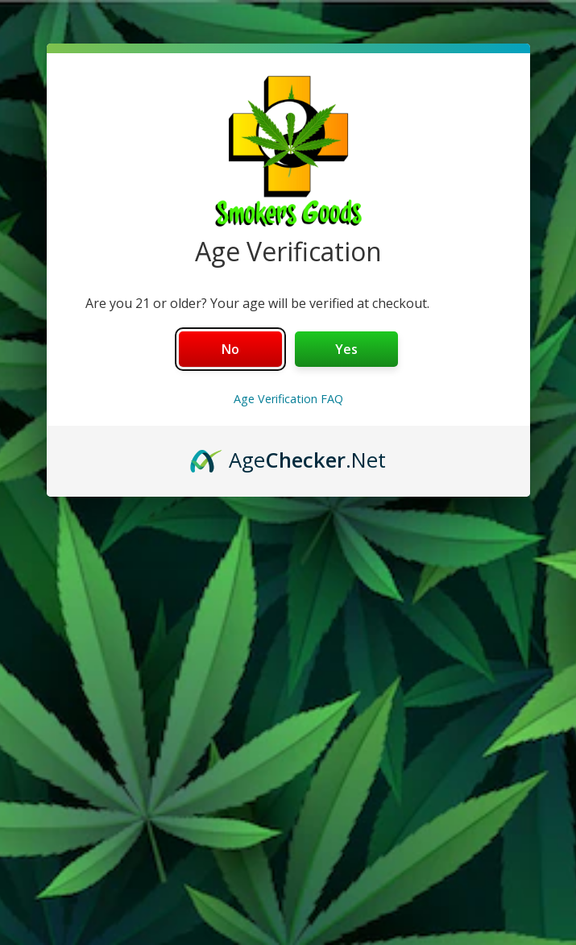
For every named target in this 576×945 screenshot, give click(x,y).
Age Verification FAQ (288, 398)
